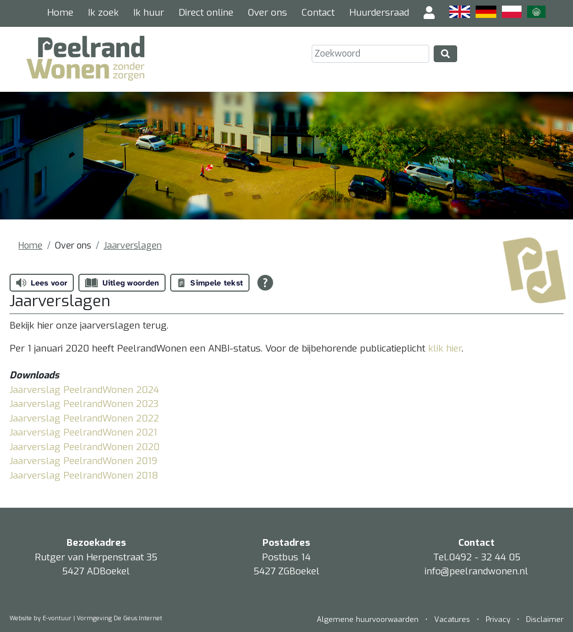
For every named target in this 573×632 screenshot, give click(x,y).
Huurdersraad (379, 12)
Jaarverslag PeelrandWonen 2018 (84, 475)
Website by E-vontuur (41, 618)
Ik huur (148, 12)
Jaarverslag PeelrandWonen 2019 (83, 461)
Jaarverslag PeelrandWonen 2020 (84, 447)
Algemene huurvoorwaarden (369, 619)
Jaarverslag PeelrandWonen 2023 (84, 403)
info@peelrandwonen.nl (476, 571)
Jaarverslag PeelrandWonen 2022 (84, 418)
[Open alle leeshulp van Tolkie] (265, 283)
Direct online (206, 12)
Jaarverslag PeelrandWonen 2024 (84, 389)
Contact (318, 12)
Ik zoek (103, 12)
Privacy (498, 619)
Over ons (267, 12)
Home (60, 12)
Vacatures (452, 619)
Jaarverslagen (133, 245)
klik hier (445, 348)
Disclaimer (544, 619)
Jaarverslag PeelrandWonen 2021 (83, 432)
